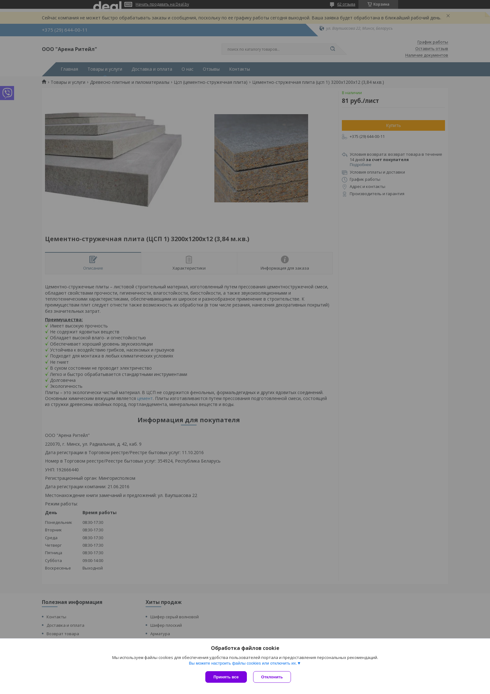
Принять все (226, 677)
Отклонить (272, 677)
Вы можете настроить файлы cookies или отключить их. (243, 663)
